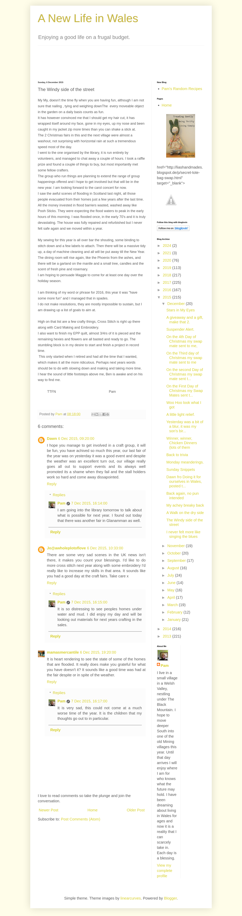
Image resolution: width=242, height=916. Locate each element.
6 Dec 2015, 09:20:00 (76, 438)
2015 (167, 297)
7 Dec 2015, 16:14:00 (89, 503)
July (171, 575)
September (177, 560)
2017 (167, 282)
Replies (59, 495)
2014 (167, 629)
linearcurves (130, 898)
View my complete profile (164, 870)
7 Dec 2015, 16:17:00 (89, 701)
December (176, 304)
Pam (61, 503)
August (173, 568)
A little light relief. (180, 414)
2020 (167, 260)
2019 (167, 268)
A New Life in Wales (88, 18)
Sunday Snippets (180, 469)
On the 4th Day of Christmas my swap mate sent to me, (184, 341)
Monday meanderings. (185, 462)
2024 (167, 245)
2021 (167, 253)
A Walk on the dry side (185, 513)
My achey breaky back (185, 505)
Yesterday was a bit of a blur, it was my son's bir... (184, 426)
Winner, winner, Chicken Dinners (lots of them (181, 442)
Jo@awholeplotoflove (66, 548)
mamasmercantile (63, 652)
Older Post (136, 810)
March (173, 605)
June (172, 583)
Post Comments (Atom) (80, 819)
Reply (52, 484)
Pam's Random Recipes (182, 89)
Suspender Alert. (180, 329)
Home (93, 810)
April (171, 597)
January (174, 619)
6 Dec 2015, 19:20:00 (98, 652)
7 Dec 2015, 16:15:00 (89, 602)
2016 (167, 290)
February (175, 612)
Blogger (170, 898)
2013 (167, 636)
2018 (167, 275)
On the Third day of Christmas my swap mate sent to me (184, 357)
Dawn (52, 438)
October (174, 553)
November (176, 546)
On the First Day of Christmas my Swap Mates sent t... (184, 390)
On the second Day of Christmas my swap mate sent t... (184, 374)
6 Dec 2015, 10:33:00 (105, 548)
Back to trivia (177, 455)
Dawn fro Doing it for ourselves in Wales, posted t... (184, 481)
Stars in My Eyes (180, 310)
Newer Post (48, 810)
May (171, 590)
